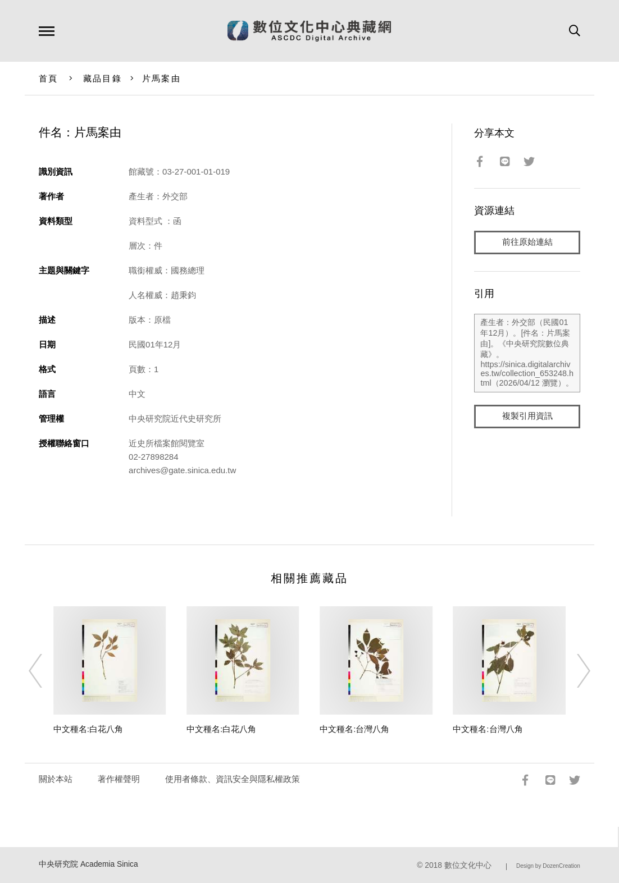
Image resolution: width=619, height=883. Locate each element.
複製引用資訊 (527, 416)
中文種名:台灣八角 (354, 729)
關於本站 (55, 779)
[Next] (573, 671)
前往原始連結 (527, 242)
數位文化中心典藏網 (309, 31)
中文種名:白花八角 (88, 729)
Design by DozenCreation (548, 866)
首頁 (48, 78)
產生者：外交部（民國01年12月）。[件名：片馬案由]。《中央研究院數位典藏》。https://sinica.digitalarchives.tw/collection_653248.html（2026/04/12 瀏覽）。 (527, 353)
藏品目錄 (102, 78)
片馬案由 (161, 78)
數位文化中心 (467, 865)
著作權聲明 (119, 779)
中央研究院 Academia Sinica (88, 864)
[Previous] (45, 671)
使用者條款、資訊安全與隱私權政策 (232, 779)
